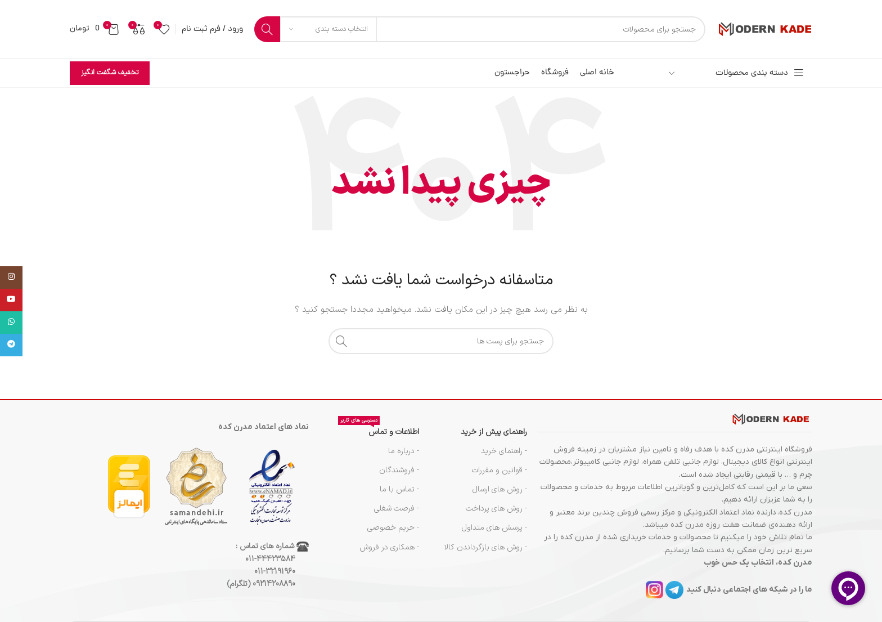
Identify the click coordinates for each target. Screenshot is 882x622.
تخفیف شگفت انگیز (109, 72)
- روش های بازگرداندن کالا (485, 547)
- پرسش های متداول (494, 528)
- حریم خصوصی (393, 528)
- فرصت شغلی (396, 508)
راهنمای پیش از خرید (494, 432)
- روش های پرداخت (496, 508)
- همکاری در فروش (389, 547)
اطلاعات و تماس (378, 430)
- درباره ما (403, 451)
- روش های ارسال (499, 489)
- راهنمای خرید (504, 451)
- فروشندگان (399, 470)
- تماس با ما (399, 489)
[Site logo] (764, 29)
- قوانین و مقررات (499, 470)
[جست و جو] (479, 29)
